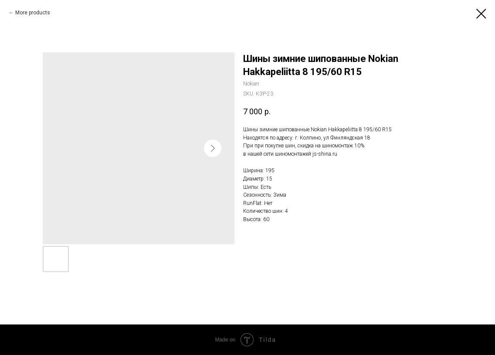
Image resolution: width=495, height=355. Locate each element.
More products (32, 13)
